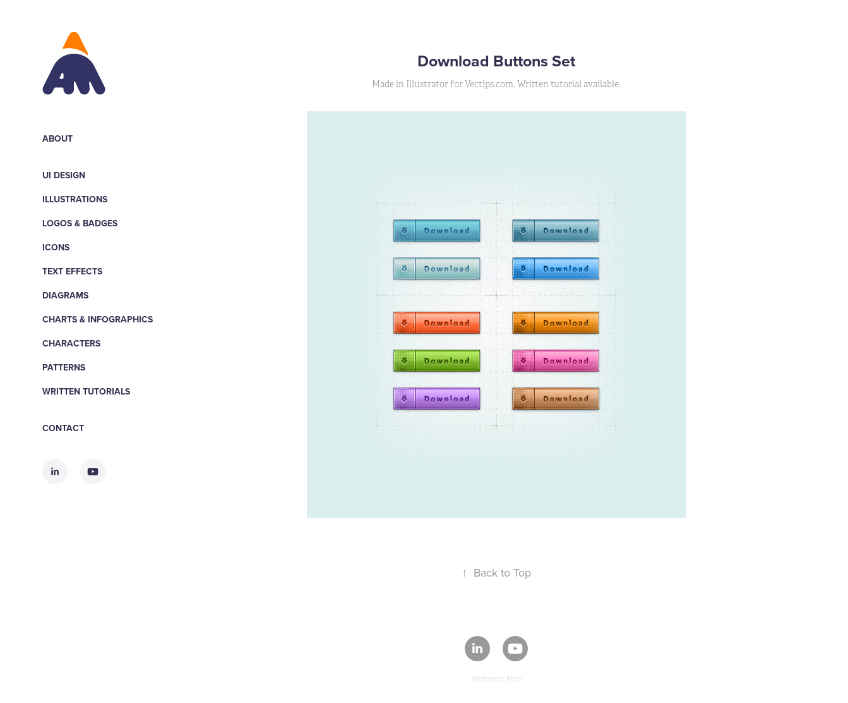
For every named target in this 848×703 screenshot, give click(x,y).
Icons (55, 247)
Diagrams (65, 295)
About (57, 138)
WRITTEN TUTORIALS (86, 391)
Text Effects (72, 271)
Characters (71, 343)
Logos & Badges (79, 223)
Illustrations (74, 199)
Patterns (63, 367)
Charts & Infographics (97, 319)
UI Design (63, 175)
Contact (63, 428)
